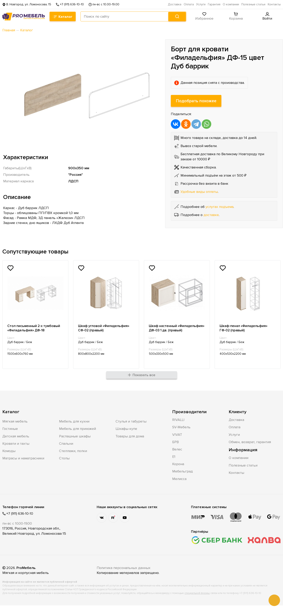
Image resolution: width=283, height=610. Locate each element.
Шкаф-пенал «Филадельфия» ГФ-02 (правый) (245, 328)
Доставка (174, 4)
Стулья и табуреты (131, 426)
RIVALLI (178, 424)
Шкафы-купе (126, 433)
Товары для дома (130, 441)
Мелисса (179, 483)
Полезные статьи (253, 4)
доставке (211, 215)
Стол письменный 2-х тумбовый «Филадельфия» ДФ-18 (34, 328)
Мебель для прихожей (77, 433)
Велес (177, 454)
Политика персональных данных (124, 572)
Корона (178, 469)
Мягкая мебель (15, 426)
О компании (231, 4)
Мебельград (182, 476)
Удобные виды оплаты (199, 191)
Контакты (274, 4)
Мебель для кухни (74, 426)
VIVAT (177, 439)
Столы (64, 463)
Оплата (189, 4)
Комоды (8, 455)
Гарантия (214, 4)
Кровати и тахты (15, 448)
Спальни (66, 448)
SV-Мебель (181, 432)
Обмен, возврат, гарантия (250, 446)
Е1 (173, 461)
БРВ (175, 446)
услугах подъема (219, 207)
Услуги (201, 4)
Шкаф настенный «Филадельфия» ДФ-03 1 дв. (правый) (173, 330)
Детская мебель (15, 441)
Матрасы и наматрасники (23, 463)
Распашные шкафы (75, 441)
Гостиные (10, 433)
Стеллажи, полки (73, 455)
